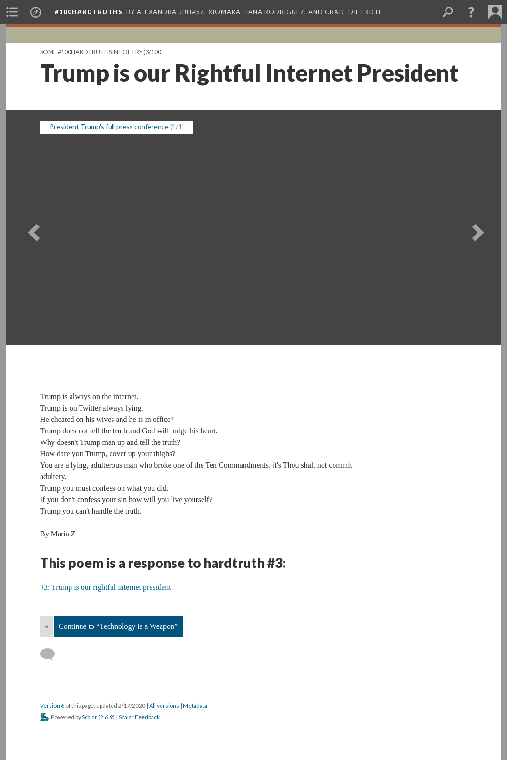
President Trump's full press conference (109, 127)
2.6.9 (106, 716)
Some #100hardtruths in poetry (91, 52)
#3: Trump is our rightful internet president (105, 587)
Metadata (195, 705)
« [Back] (47, 626)
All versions (164, 705)
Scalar (89, 716)
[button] (471, 12)
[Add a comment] (51, 654)
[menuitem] (12, 12)
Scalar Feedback (139, 716)
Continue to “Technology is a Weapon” (118, 626)
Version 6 (52, 705)
